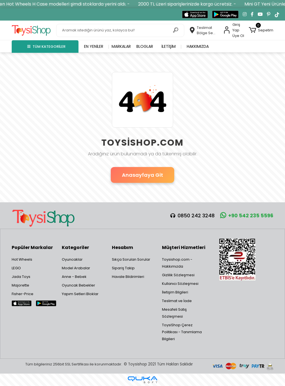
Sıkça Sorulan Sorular (131, 259)
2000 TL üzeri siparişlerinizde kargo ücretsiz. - (193, 4)
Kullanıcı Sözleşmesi (180, 283)
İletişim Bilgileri (175, 292)
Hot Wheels (22, 259)
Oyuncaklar (72, 259)
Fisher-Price (22, 294)
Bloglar (144, 46)
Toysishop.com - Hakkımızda (177, 263)
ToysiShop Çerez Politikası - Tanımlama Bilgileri (182, 332)
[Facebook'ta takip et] (252, 14)
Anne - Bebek (74, 276)
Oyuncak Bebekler (78, 285)
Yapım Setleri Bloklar (80, 294)
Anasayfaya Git (142, 174)
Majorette (20, 285)
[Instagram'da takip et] (245, 14)
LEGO (16, 268)
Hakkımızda (198, 46)
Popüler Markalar (32, 247)
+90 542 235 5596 (246, 215)
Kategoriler (75, 247)
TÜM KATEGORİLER (46, 46)
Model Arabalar (76, 268)
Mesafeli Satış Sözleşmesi (174, 313)
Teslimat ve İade (177, 300)
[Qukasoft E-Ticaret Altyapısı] (142, 379)
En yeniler (93, 46)
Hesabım (122, 247)
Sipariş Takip (123, 268)
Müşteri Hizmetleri (183, 247)
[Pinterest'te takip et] (268, 14)
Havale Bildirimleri (128, 276)
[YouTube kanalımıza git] (260, 14)
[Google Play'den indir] (225, 14)
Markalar (121, 46)
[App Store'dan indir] (195, 14)
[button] (261, 30)
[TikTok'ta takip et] (276, 14)
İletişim (168, 46)
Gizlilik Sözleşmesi (178, 275)
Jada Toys (21, 276)
